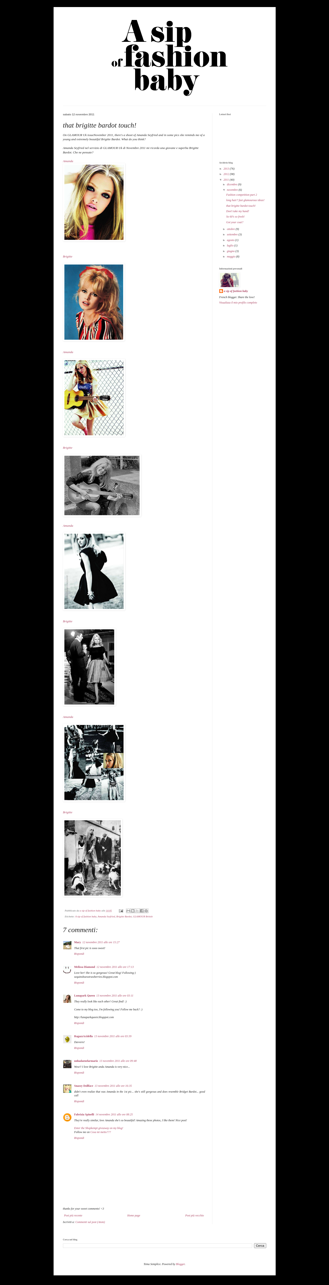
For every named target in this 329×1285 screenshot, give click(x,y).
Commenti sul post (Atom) (90, 1222)
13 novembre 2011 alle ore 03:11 (114, 995)
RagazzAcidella (83, 1036)
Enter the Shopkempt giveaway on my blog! (98, 1128)
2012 (226, 174)
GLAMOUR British (143, 916)
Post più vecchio (194, 1215)
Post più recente (73, 1215)
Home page (133, 1215)
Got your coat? (234, 222)
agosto (231, 240)
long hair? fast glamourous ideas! (245, 200)
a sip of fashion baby (236, 291)
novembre (233, 189)
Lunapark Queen (84, 995)
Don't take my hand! (237, 211)
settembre (232, 234)
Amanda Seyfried (106, 916)
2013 (226, 168)
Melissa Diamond (84, 967)
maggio (231, 256)
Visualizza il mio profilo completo (238, 302)
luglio (230, 245)
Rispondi (79, 953)
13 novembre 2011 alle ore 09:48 (118, 1061)
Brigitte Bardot (124, 916)
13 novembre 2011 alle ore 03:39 (113, 1036)
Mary (77, 942)
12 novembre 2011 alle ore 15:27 (101, 942)
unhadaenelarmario (86, 1061)
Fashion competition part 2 (241, 194)
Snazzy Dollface (83, 1085)
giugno (231, 251)
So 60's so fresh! (235, 216)
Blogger (180, 1264)
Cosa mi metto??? (100, 1132)
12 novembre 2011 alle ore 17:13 (115, 967)
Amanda (68, 161)
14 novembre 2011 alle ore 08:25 (114, 1114)
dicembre (232, 184)
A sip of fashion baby (85, 916)
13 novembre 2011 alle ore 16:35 (113, 1085)
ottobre (231, 229)
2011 (226, 179)
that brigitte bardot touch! (240, 205)
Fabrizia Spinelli (84, 1114)
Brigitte (68, 256)
